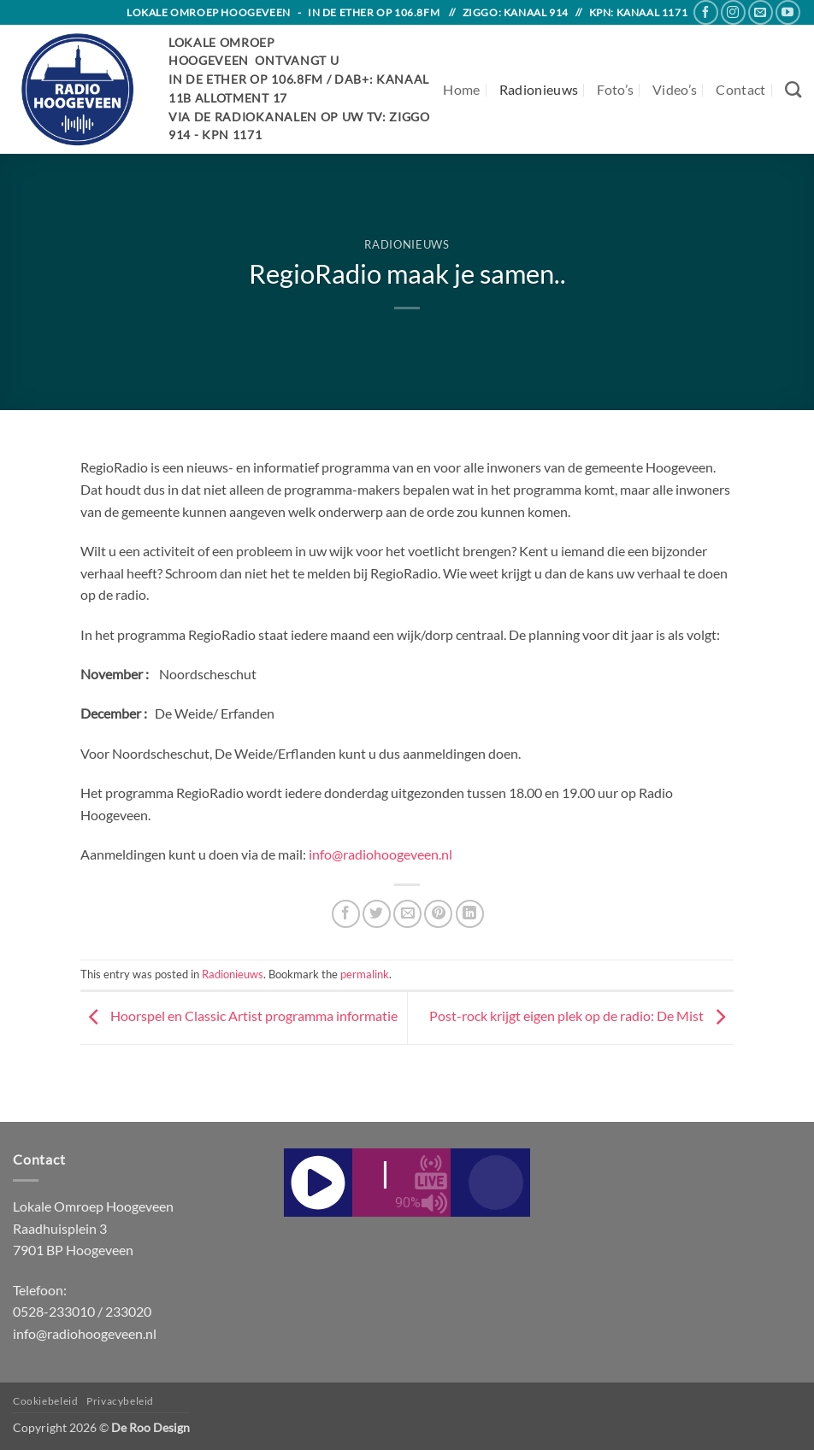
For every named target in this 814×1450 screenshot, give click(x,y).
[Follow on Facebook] (705, 12)
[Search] (793, 89)
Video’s (674, 89)
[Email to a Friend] (407, 914)
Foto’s (615, 89)
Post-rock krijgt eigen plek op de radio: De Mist (581, 1016)
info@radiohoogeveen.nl (380, 854)
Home (461, 89)
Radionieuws (539, 89)
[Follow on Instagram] (733, 12)
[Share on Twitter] (377, 914)
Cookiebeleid (45, 1400)
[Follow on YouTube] (788, 12)
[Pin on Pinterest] (438, 914)
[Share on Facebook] (346, 914)
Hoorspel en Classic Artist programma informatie (239, 1016)
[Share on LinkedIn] (470, 914)
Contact (740, 89)
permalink (364, 974)
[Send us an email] (760, 12)
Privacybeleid (120, 1400)
